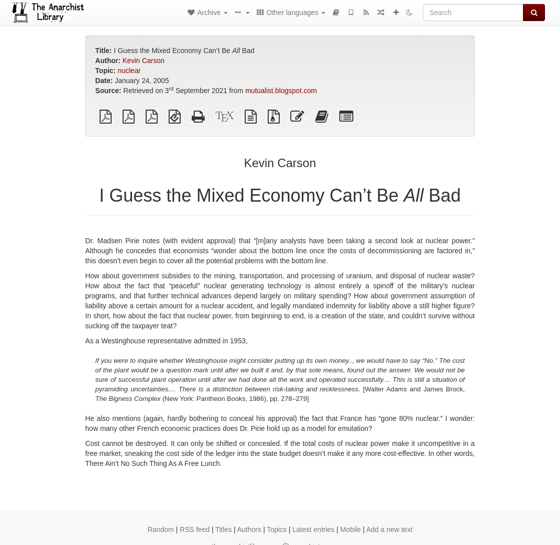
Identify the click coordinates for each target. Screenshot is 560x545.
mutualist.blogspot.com (281, 91)
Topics (277, 529)
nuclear (129, 71)
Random (161, 529)
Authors (249, 529)
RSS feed (195, 529)
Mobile (350, 529)
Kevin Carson (144, 61)
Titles (223, 529)
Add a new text (389, 529)
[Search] (473, 12)
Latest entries (313, 529)
